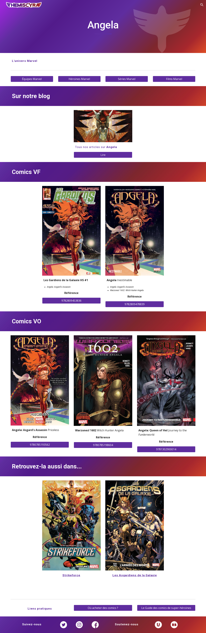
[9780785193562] (40, 444)
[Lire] (103, 154)
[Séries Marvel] (126, 79)
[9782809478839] (134, 304)
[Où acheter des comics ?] (103, 607)
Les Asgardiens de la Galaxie (134, 575)
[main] (103, 26)
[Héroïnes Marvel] (79, 79)
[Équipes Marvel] (32, 79)
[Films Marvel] (174, 79)
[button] (202, 5)
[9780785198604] (103, 445)
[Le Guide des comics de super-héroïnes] (166, 607)
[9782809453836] (71, 300)
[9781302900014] (166, 449)
